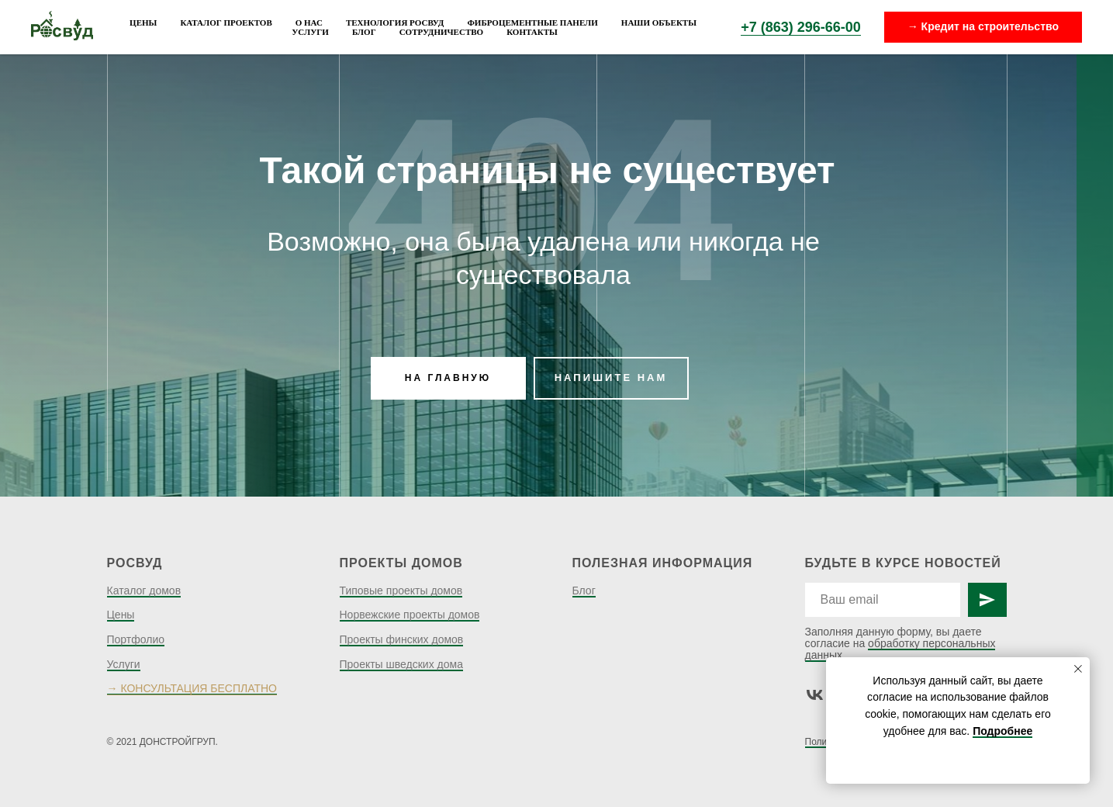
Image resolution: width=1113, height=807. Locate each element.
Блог (364, 31)
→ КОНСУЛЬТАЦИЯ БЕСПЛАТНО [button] (192, 688)
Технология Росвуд (395, 22)
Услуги (310, 31)
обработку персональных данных (900, 649)
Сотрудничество (441, 31)
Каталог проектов (225, 22)
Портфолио (136, 639)
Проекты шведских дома (401, 664)
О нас (309, 22)
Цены (143, 22)
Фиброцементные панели (532, 22)
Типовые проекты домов (401, 590)
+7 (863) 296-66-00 (801, 27)
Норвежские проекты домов (410, 614)
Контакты (532, 31)
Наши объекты (658, 22)
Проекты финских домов (402, 639)
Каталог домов (144, 590)
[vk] (814, 695)
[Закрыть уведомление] (1078, 669)
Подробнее (1002, 731)
